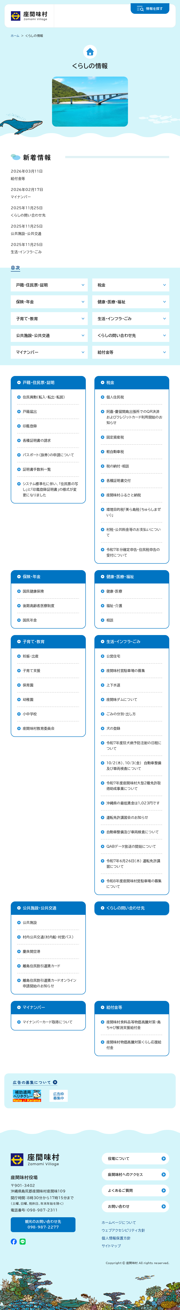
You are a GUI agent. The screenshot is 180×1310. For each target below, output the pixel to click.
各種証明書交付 (118, 480)
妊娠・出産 (31, 656)
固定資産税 (115, 437)
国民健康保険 (33, 591)
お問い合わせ (119, 1206)
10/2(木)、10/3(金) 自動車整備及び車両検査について (134, 765)
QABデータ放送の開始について (131, 846)
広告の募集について (32, 1082)
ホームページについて (119, 1222)
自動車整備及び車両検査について (132, 832)
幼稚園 (28, 699)
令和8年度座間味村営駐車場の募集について (134, 883)
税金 (102, 285)
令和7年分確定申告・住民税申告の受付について (133, 552)
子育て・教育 (27, 319)
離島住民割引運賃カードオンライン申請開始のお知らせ (49, 983)
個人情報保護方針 (116, 1238)
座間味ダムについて (122, 699)
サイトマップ (111, 1246)
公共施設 (30, 922)
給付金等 (18, 178)
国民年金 (30, 620)
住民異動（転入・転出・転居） (44, 397)
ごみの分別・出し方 (121, 714)
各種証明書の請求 (37, 440)
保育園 (28, 685)
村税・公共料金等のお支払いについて (133, 532)
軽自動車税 (115, 451)
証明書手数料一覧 (37, 469)
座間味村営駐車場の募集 (125, 670)
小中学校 (30, 714)
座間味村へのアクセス (125, 1174)
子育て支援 (31, 670)
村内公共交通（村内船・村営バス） (48, 937)
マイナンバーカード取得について (48, 1022)
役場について (119, 1158)
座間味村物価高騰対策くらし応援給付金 (134, 1044)
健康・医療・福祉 (111, 302)
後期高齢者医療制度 (38, 605)
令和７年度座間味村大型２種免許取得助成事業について (133, 785)
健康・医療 (114, 591)
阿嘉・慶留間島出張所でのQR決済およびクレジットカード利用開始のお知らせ (134, 417)
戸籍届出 (30, 411)
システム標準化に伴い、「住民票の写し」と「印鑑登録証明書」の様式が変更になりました (50, 489)
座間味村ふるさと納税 (123, 495)
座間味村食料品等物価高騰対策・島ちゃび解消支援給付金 (133, 1024)
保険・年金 (25, 302)
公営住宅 (113, 656)
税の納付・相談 (117, 466)
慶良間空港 (31, 951)
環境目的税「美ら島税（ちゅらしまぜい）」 (133, 512)
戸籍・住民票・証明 (32, 285)
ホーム (15, 35)
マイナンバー (21, 197)
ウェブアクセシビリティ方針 (123, 1230)
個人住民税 (115, 397)
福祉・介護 (114, 605)
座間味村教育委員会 (38, 728)
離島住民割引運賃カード (41, 966)
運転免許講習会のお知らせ (127, 817)
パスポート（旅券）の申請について (48, 455)
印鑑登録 (30, 426)
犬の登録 (113, 728)
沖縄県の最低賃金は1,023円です (133, 803)
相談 (110, 620)
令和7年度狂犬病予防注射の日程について (134, 745)
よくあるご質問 (120, 1190)
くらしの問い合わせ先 (28, 215)
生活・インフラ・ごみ (26, 252)
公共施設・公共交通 (26, 233)
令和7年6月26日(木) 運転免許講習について (133, 863)
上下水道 (113, 685)
